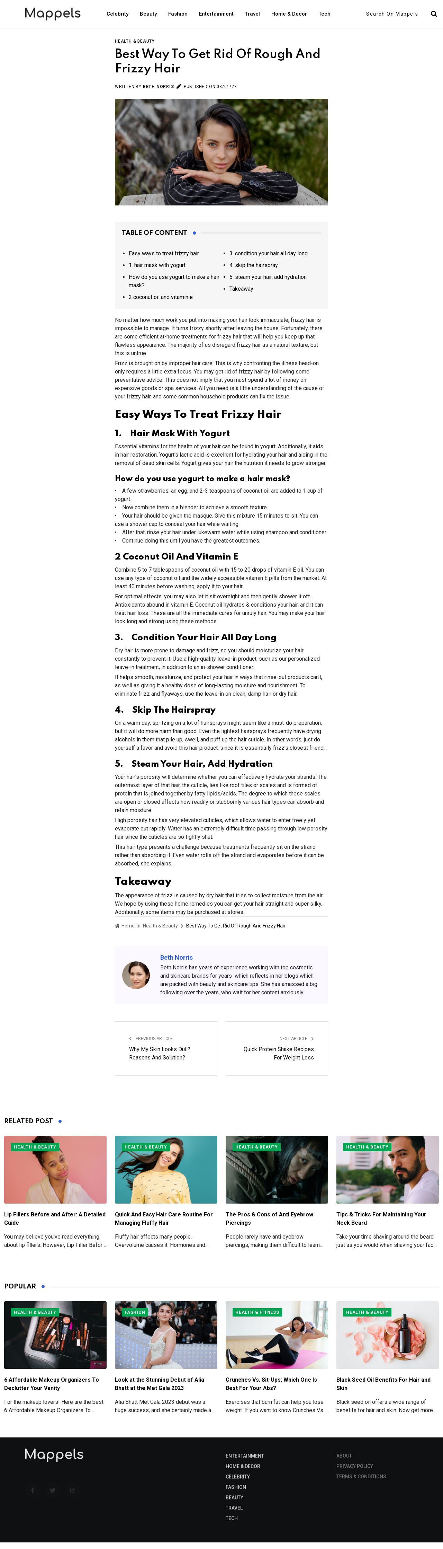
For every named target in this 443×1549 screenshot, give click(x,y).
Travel (252, 14)
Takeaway (241, 295)
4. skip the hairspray (253, 272)
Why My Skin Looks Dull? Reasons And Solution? (159, 1060)
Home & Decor (289, 14)
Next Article (297, 1045)
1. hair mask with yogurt (157, 272)
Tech (324, 14)
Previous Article (151, 1045)
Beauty (148, 14)
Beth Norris (158, 93)
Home (125, 932)
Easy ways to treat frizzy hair (164, 260)
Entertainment (216, 14)
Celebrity (117, 14)
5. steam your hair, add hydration (268, 283)
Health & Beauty (135, 47)
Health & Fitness (257, 1319)
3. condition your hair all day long (268, 260)
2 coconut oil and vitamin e (161, 303)
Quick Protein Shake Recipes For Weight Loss (279, 1060)
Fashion (178, 14)
